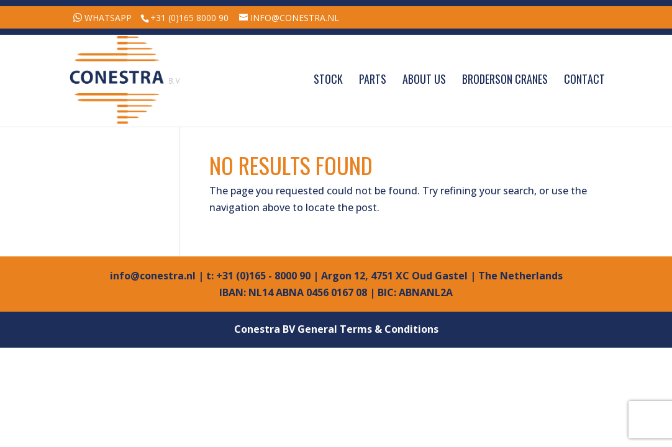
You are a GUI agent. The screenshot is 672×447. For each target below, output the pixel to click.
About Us (424, 80)
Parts (372, 80)
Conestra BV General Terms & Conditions (336, 329)
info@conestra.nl (153, 275)
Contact (584, 80)
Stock (328, 80)
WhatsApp (108, 18)
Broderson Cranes (505, 80)
